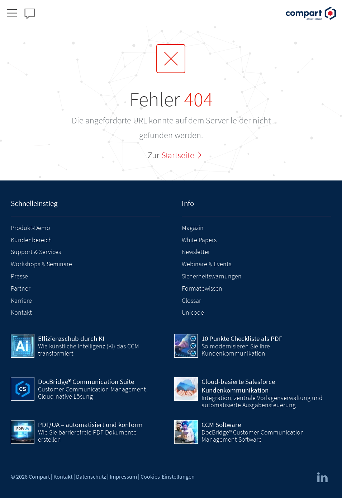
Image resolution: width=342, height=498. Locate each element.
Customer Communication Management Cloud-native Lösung (92, 392)
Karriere (21, 300)
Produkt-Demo (30, 228)
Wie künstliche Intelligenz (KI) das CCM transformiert (88, 349)
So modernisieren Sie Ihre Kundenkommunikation (235, 349)
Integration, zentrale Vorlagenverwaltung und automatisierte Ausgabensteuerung (262, 401)
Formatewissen (202, 288)
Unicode (193, 312)
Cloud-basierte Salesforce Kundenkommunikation (238, 385)
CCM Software (221, 424)
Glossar (191, 300)
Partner (20, 288)
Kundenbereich (31, 240)
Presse (19, 276)
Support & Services (36, 252)
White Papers (199, 240)
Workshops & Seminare (41, 264)
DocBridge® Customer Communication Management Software (252, 435)
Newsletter (196, 252)
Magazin (193, 228)
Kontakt (21, 312)
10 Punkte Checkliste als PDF (241, 338)
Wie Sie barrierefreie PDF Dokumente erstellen (87, 435)
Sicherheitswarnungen (212, 276)
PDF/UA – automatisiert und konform (90, 424)
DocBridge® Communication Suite (86, 381)
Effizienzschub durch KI (71, 338)
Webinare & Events (206, 264)
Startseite (177, 155)
